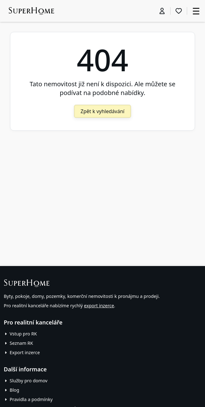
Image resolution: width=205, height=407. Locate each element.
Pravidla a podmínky (31, 399)
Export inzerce (25, 352)
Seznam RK (21, 343)
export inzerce (99, 306)
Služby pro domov (29, 381)
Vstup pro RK (23, 334)
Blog (14, 390)
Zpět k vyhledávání (102, 111)
